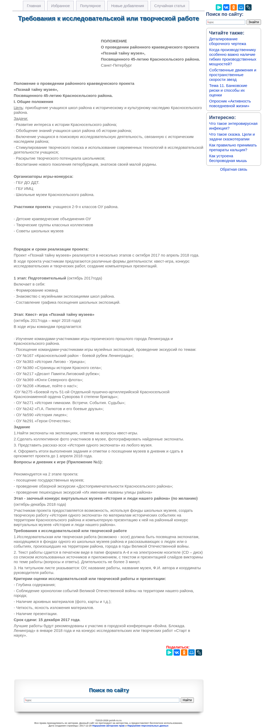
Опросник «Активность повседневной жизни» (230, 103)
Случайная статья (169, 6)
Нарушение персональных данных (148, 725)
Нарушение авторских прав (108, 725)
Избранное (60, 6)
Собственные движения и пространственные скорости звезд (232, 75)
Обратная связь (233, 169)
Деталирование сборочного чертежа (227, 41)
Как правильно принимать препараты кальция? (233, 147)
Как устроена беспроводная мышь (228, 158)
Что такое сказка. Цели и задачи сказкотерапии (232, 136)
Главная (34, 6)
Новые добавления (127, 6)
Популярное (90, 6)
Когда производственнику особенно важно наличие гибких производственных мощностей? (232, 56)
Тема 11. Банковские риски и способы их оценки (228, 90)
